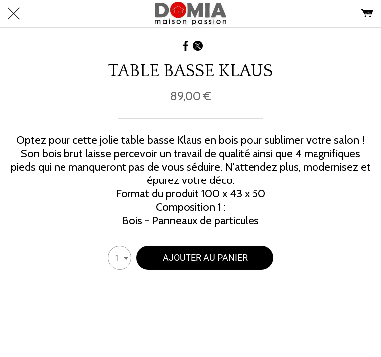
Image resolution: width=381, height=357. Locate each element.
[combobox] (119, 258)
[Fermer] (14, 14)
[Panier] (367, 14)
